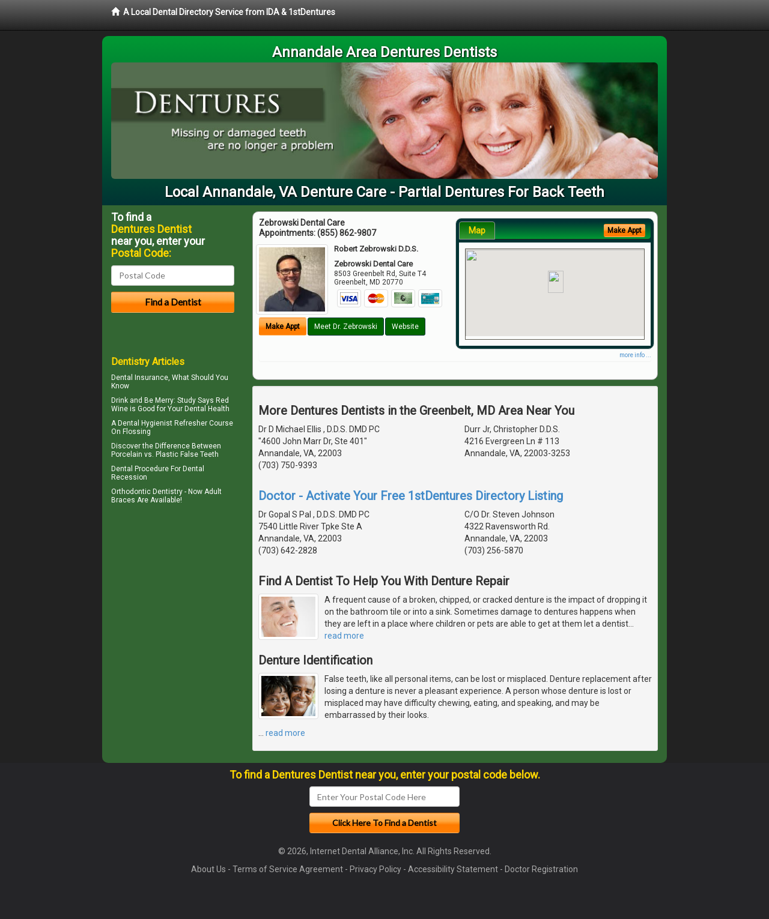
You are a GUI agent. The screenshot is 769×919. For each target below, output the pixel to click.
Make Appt (283, 326)
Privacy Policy (375, 869)
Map (477, 230)
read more (344, 635)
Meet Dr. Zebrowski (345, 326)
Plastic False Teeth (187, 454)
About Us (208, 869)
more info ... (635, 355)
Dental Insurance (139, 377)
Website (405, 326)
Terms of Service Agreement (288, 869)
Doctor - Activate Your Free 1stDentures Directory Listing (410, 496)
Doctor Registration (541, 869)
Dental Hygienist (145, 423)
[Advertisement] (172, 612)
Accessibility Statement (453, 869)
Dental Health (206, 409)
